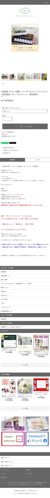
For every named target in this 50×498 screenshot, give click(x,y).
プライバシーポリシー (12, 484)
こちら (30, 216)
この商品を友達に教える (7, 147)
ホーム (3, 83)
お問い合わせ (4, 477)
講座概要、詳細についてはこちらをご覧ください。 (14, 198)
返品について (5, 134)
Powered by (25, 493)
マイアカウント (4, 469)
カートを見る (29, 473)
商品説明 (12, 159)
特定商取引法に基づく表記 (8, 136)
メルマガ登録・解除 (23, 484)
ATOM (40, 484)
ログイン (3, 473)
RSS (38, 484)
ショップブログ (32, 484)
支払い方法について (12, 482)
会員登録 (28, 469)
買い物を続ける (5, 153)
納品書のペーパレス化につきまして (11, 327)
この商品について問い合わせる (9, 150)
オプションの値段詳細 (7, 132)
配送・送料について (22, 482)
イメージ (37, 159)
